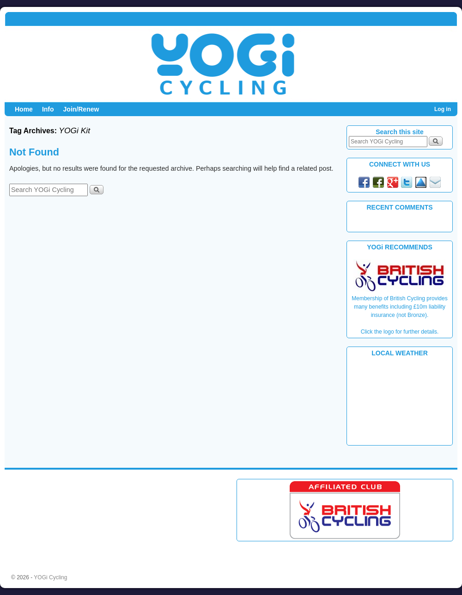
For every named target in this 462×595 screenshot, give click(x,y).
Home (24, 109)
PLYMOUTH (399, 400)
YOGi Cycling (50, 577)
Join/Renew (81, 109)
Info (48, 109)
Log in (442, 109)
